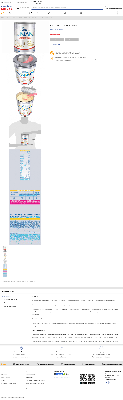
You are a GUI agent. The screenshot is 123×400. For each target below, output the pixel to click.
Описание (7, 296)
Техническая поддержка (32, 388)
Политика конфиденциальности (34, 386)
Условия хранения (10, 306)
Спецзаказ (71, 39)
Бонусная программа (31, 372)
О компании (4, 372)
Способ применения (10, 299)
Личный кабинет (30, 374)
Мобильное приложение (87, 372)
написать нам (68, 59)
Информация (4, 374)
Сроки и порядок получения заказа (35, 383)
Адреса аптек (29, 377)
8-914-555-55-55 (90, 59)
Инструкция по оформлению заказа (35, 380)
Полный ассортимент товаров (8, 383)
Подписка (57, 39)
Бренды (3, 380)
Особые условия (9, 303)
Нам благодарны (5, 377)
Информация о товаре (8, 291)
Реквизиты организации (56, 29)
